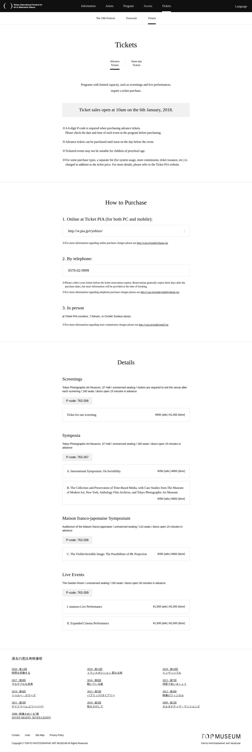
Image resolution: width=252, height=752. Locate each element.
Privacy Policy (57, 735)
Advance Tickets (115, 63)
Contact (16, 735)
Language (241, 6)
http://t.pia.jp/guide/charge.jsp (153, 243)
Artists (109, 6)
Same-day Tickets (136, 63)
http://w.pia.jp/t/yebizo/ (85, 231)
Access (148, 6)
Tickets (166, 6)
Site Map (40, 735)
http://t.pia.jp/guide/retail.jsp (154, 325)
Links (27, 735)
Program (128, 6)
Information (88, 6)
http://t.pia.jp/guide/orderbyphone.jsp (160, 292)
